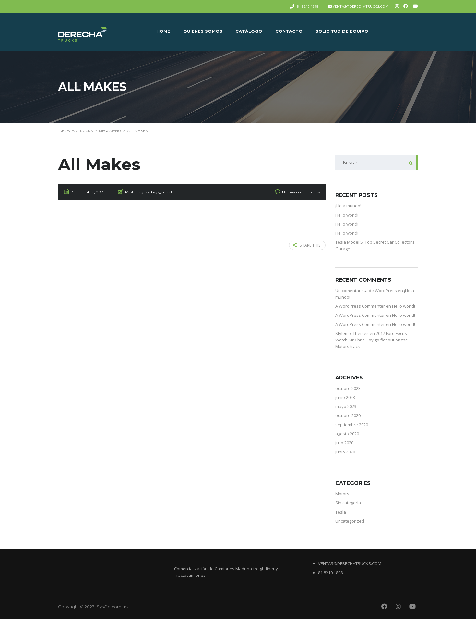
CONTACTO (289, 31)
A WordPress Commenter (360, 306)
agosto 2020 (347, 434)
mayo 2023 (345, 406)
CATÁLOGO (248, 31)
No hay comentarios (301, 192)
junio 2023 (345, 397)
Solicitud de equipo (341, 31)
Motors (342, 494)
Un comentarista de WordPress (366, 290)
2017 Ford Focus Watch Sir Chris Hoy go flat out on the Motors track (371, 339)
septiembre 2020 (351, 424)
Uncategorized (349, 521)
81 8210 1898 (307, 6)
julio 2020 (344, 443)
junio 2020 (345, 452)
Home (163, 31)
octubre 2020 (348, 415)
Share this (306, 245)
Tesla (340, 512)
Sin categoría (348, 503)
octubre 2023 (348, 388)
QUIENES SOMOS (202, 31)
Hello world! (346, 215)
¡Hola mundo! (348, 206)
